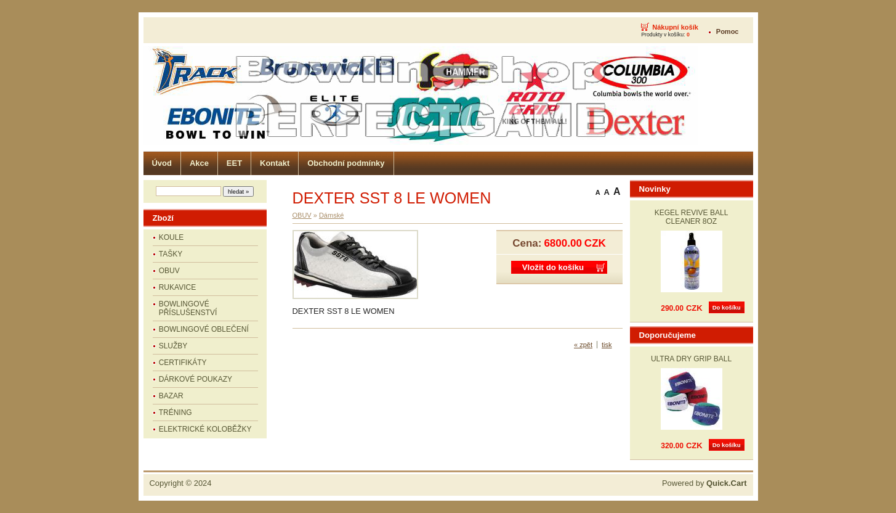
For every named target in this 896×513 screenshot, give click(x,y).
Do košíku (726, 307)
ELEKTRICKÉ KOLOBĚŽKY (205, 429)
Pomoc (727, 31)
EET (234, 163)
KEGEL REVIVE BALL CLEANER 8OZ (692, 217)
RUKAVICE (177, 287)
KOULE (171, 237)
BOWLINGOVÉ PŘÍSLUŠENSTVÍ (188, 308)
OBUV (169, 270)
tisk (607, 344)
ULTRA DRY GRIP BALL (691, 359)
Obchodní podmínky (345, 163)
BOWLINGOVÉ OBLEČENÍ (204, 329)
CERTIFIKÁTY (183, 362)
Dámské (331, 215)
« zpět (583, 344)
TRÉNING (175, 412)
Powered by (704, 483)
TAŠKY (170, 254)
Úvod (162, 163)
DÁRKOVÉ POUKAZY (195, 379)
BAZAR (171, 396)
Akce (199, 163)
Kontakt (274, 163)
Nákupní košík (675, 27)
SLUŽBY (173, 346)
